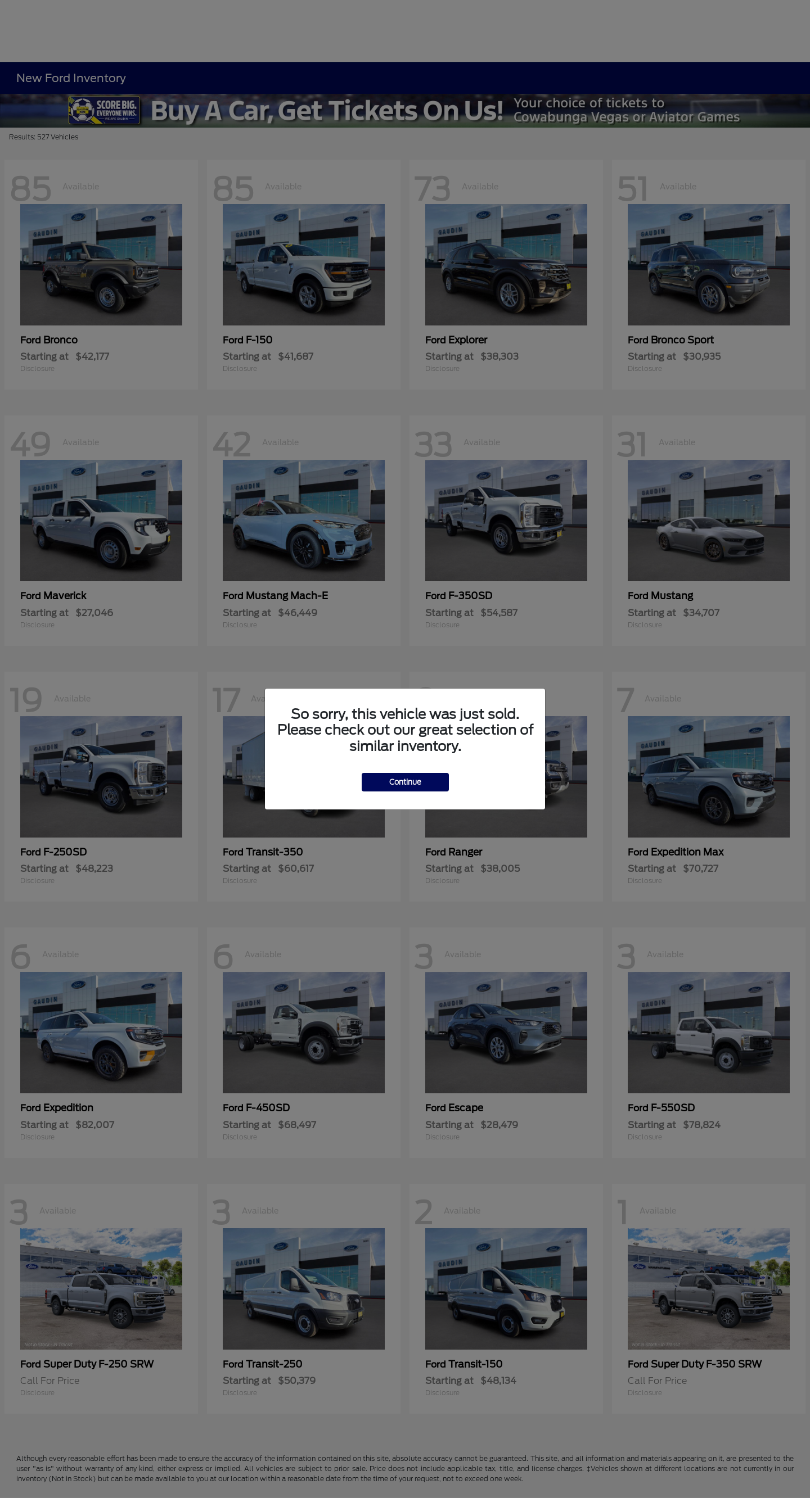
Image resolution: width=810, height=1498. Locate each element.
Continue (405, 782)
